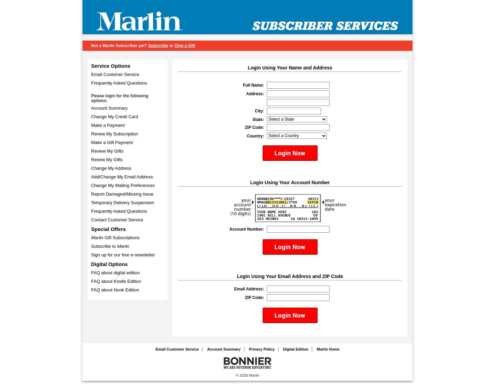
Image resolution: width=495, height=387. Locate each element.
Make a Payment (108, 125)
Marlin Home (328, 349)
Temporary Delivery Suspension (122, 202)
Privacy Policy (262, 349)
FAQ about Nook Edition (115, 289)
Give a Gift (185, 45)
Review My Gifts (107, 151)
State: (258, 119)
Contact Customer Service (117, 219)
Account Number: (246, 229)
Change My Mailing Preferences (123, 185)
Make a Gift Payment (112, 142)
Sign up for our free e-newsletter (123, 254)
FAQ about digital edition (115, 272)
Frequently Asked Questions (119, 83)
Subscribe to (110, 246)
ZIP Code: (254, 127)
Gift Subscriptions (115, 237)
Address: (255, 93)
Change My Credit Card (114, 116)
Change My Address (111, 168)
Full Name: (253, 85)
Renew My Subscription (114, 133)
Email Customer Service (115, 74)
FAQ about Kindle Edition (116, 281)
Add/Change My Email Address (122, 176)
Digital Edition (295, 349)
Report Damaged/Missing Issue (122, 194)
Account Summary (109, 108)
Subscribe (158, 45)
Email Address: (249, 289)
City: (259, 111)
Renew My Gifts (107, 159)
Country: (255, 136)
